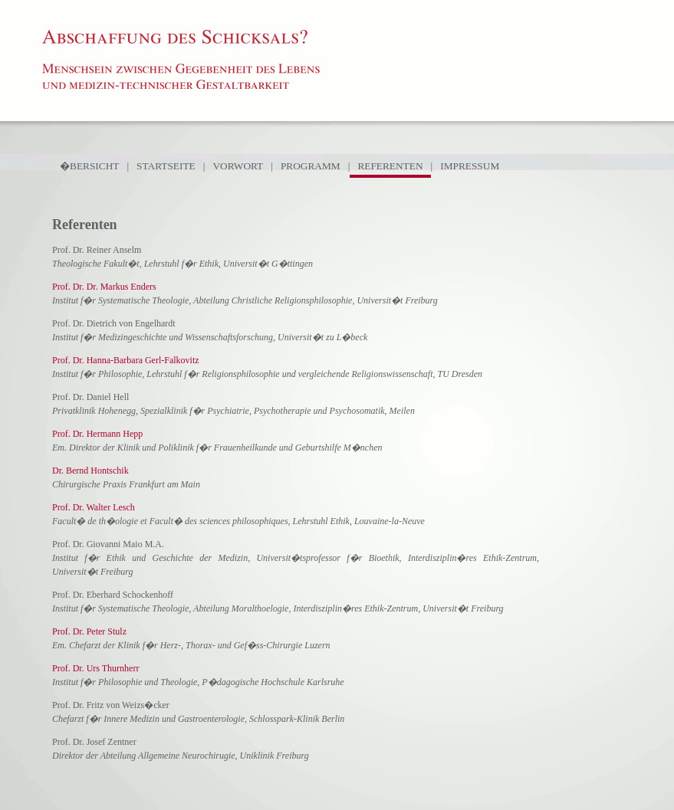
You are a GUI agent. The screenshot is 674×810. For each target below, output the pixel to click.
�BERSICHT (89, 166)
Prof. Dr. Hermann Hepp (97, 433)
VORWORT (237, 166)
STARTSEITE (166, 166)
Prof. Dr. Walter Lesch (93, 507)
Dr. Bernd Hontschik (90, 470)
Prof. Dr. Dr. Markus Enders (104, 286)
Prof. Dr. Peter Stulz (89, 631)
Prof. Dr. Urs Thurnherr (95, 668)
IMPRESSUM (469, 166)
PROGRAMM (310, 166)
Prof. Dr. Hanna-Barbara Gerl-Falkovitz (125, 360)
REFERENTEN (389, 166)
